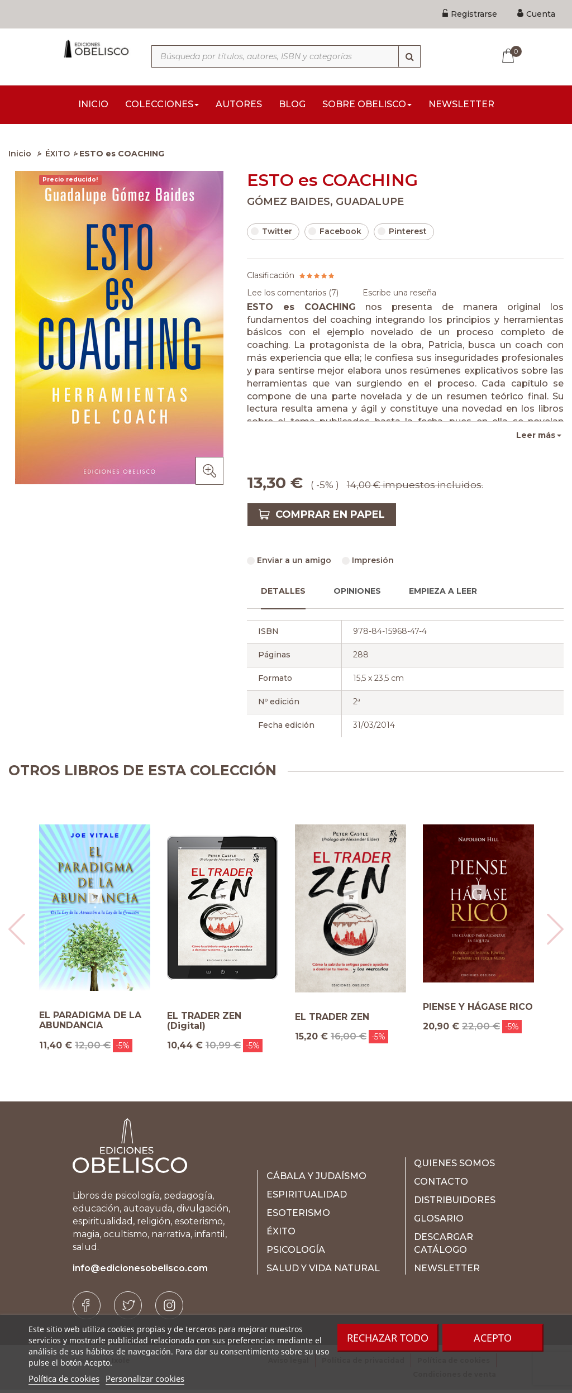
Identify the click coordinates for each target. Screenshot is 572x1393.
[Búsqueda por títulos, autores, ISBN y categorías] (286, 56)
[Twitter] (128, 1309)
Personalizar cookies (145, 1378)
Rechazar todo (387, 1337)
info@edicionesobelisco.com (140, 1271)
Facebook (334, 235)
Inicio (19, 157)
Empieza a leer (443, 594)
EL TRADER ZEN (332, 1020)
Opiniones (357, 594)
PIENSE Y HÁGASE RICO (478, 1010)
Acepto (493, 1337)
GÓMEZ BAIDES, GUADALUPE (325, 205)
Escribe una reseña (399, 296)
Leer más (535, 438)
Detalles (283, 594)
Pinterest (402, 235)
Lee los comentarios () (293, 296)
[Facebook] (87, 1309)
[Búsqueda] (409, 56)
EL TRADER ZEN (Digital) (204, 1024)
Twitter (271, 235)
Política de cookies (63, 1378)
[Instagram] (169, 1309)
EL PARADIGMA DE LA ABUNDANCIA (90, 1023)
